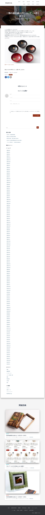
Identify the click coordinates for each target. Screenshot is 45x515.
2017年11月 (8, 328)
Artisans (37, 1)
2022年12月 (8, 222)
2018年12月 (8, 307)
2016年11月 (8, 345)
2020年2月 (8, 282)
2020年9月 (8, 269)
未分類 (8, 380)
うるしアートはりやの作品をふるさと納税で (15, 466)
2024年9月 (8, 184)
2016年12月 (8, 343)
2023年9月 (8, 205)
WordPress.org (9, 393)
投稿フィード (9, 389)
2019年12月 (8, 286)
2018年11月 (8, 309)
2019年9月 (8, 292)
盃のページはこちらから (9, 64)
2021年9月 (8, 246)
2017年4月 (8, 335)
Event (33, 4)
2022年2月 (8, 237)
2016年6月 (8, 352)
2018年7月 (8, 316)
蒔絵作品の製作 (31, 510)
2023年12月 (8, 199)
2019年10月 (8, 290)
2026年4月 (8, 150)
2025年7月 (8, 165)
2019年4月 (8, 301)
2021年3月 (8, 258)
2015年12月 (8, 360)
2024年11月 (8, 180)
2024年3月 (8, 195)
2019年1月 (8, 305)
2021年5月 (8, 254)
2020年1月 (8, 284)
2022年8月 (8, 229)
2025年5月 (8, 169)
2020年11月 (8, 265)
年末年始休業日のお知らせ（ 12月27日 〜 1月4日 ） (16, 435)
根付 (7, 382)
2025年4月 (8, 171)
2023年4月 (8, 214)
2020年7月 (8, 273)
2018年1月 (8, 326)
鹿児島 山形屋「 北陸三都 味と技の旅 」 (13, 138)
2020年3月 (8, 280)
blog (7, 369)
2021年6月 (8, 252)
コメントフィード (9, 391)
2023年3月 (8, 216)
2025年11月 (8, 159)
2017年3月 (8, 337)
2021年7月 (8, 250)
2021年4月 (8, 256)
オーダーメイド (9, 373)
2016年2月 (8, 356)
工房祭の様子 (26, 510)
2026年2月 (8, 154)
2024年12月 (8, 178)
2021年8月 (8, 248)
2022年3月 (8, 235)
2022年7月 (8, 231)
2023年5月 (8, 212)
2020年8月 (8, 271)
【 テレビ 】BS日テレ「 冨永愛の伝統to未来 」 (14, 142)
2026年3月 (8, 152)
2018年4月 (8, 320)
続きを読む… (33, 467)
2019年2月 (8, 303)
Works (28, 4)
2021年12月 (8, 241)
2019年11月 (8, 288)
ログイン (8, 387)
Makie (24, 4)
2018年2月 (8, 324)
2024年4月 (8, 193)
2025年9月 (8, 163)
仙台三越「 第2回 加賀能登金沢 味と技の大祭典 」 (14, 140)
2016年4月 (8, 354)
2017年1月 (8, 341)
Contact (37, 4)
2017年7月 (8, 333)
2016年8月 (8, 350)
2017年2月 (8, 339)
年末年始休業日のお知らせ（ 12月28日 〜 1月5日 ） (16, 496)
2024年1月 (8, 197)
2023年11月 (8, 201)
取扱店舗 (8, 378)
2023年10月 (8, 203)
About (19, 1)
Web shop (28, 1)
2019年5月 (8, 299)
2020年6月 (8, 275)
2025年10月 (8, 161)
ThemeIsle (38, 512)
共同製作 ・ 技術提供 (19, 510)
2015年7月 (8, 362)
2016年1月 (8, 358)
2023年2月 (8, 218)
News (23, 1)
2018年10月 (8, 311)
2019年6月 (8, 297)
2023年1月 (8, 220)
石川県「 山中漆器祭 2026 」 (11, 134)
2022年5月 (8, 233)
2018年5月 (8, 318)
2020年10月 (8, 267)
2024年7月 (8, 188)
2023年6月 (8, 210)
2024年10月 (8, 182)
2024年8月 (8, 186)
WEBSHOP (10, 74)
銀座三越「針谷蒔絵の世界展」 (11, 136)
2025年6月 (8, 167)
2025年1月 (8, 176)
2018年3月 (8, 322)
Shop (33, 1)
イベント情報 (13, 510)
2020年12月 (8, 263)
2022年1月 (8, 239)
